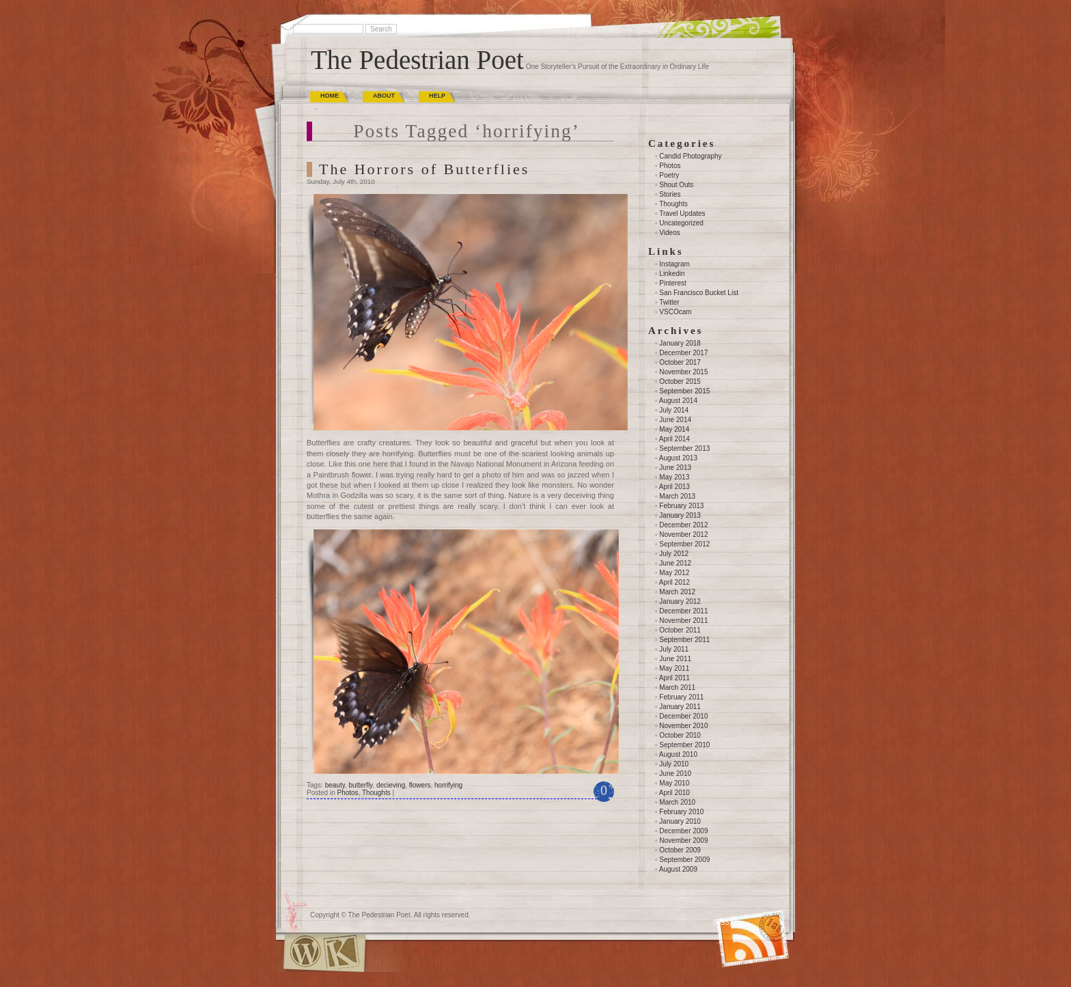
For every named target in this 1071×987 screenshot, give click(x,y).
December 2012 (683, 525)
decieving (390, 785)
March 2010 (677, 802)
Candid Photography (690, 156)
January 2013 (680, 515)
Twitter (669, 302)
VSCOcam (675, 312)
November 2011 (683, 620)
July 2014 (673, 410)
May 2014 (674, 429)
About (384, 95)
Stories (669, 194)
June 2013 (675, 467)
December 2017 (683, 353)
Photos (347, 792)
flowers (420, 785)
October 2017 (680, 362)
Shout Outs (676, 185)
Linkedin (671, 273)
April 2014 (674, 439)
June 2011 (675, 659)
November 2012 (683, 534)
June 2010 (675, 773)
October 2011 (680, 630)
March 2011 (677, 687)
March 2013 (677, 496)
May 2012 (674, 572)
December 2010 (683, 716)
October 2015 (680, 381)
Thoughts (376, 792)
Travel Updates (682, 213)
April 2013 (674, 486)
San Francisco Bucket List (698, 292)
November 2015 (683, 372)
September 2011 (684, 639)
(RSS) (722, 922)
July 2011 (673, 649)
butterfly (361, 785)
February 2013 (681, 506)
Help (437, 95)
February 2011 (681, 697)
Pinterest (672, 283)
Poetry (669, 175)
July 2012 (673, 553)
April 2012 (674, 582)
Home (329, 95)
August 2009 (678, 869)
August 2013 (678, 458)
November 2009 (683, 840)
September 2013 (684, 448)
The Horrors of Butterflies (424, 169)
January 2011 (680, 706)
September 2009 (684, 859)
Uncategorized (681, 223)
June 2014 (675, 419)
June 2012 (675, 563)
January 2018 (680, 343)
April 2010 (674, 792)
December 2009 (683, 831)
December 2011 (683, 611)
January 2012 (680, 601)
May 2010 (674, 783)
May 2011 (674, 668)
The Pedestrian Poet (417, 59)
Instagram (674, 264)
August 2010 (678, 754)
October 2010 (680, 735)
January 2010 (680, 821)
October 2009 (680, 850)
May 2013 (674, 477)
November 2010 (683, 725)
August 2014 (678, 400)
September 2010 (684, 745)
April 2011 (674, 678)
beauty (335, 785)
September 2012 (684, 544)
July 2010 (673, 764)
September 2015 (684, 391)
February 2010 (681, 812)
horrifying (448, 785)
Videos (669, 232)
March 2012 (677, 592)
